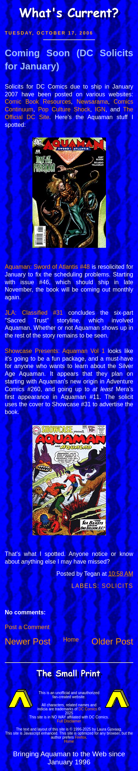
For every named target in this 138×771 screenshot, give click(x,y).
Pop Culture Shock (64, 109)
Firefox (80, 737)
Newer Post (27, 641)
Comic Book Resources (38, 102)
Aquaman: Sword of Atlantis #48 (47, 267)
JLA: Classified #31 (34, 313)
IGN (100, 109)
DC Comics (87, 709)
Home (71, 639)
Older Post (112, 641)
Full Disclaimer (69, 721)
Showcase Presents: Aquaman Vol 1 (55, 351)
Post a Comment (27, 627)
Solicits (117, 586)
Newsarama (92, 102)
